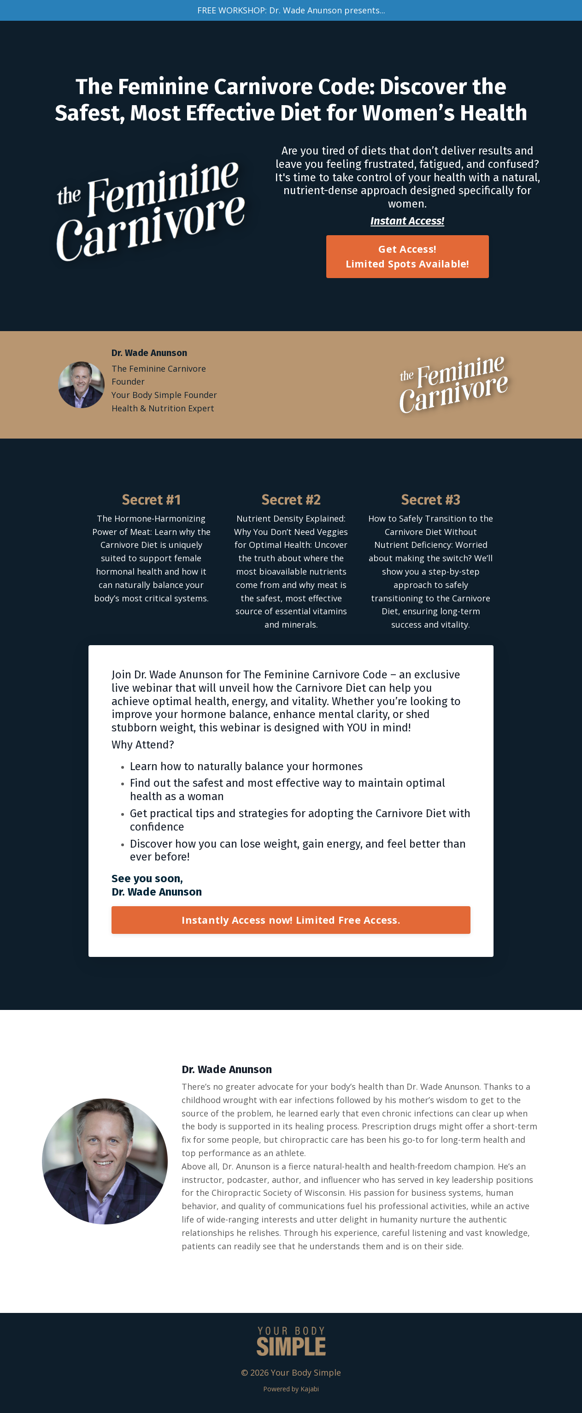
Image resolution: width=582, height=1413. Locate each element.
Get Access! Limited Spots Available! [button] (408, 256)
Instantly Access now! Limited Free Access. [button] (291, 919)
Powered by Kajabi (291, 1388)
